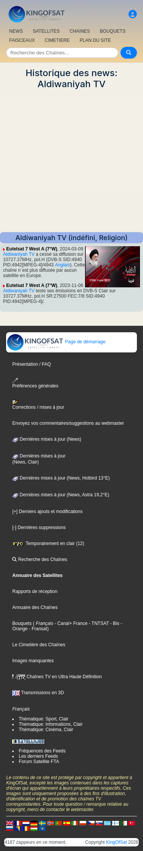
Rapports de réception (34, 591)
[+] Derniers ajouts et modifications (47, 511)
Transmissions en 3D (38, 692)
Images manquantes (33, 660)
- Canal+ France (70, 623)
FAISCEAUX (22, 40)
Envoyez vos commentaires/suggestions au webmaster (68, 423)
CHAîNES (79, 31)
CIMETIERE (57, 40)
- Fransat (37, 628)
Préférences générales (35, 383)
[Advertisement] (71, 160)
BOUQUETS (112, 31)
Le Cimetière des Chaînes (38, 644)
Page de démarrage (55, 341)
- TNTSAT (98, 623)
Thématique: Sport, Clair (43, 719)
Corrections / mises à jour (38, 405)
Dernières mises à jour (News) (46, 439)
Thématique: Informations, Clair (50, 724)
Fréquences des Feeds (42, 751)
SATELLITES (46, 31)
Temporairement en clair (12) (48, 543)
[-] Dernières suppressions (39, 527)
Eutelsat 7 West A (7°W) (31, 249)
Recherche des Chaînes (39, 559)
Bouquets (22, 623)
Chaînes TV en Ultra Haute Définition (57, 676)
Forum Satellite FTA (39, 761)
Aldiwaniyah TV (19, 254)
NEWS (16, 31)
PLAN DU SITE (95, 40)
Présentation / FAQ (31, 364)
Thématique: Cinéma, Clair (46, 729)
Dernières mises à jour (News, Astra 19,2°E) (60, 494)
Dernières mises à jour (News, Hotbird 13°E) (61, 478)
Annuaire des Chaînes (35, 607)
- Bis (114, 623)
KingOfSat (116, 842)
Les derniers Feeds (38, 756)
